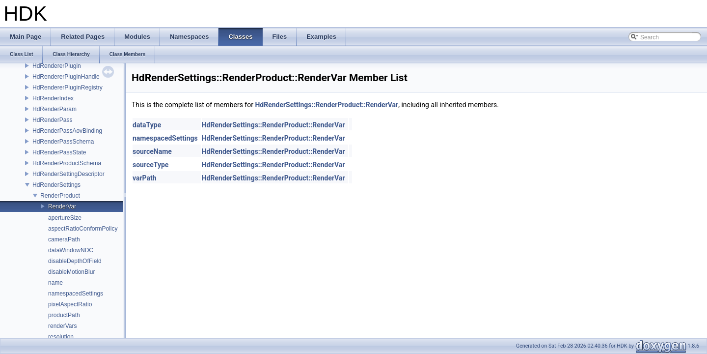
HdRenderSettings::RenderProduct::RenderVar (326, 105)
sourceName (152, 151)
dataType (147, 125)
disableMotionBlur (71, 271)
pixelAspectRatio (70, 304)
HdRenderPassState (59, 152)
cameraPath (64, 239)
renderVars (62, 326)
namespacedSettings (75, 293)
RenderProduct (60, 195)
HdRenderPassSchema (63, 141)
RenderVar (62, 206)
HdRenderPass (52, 120)
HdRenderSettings (56, 184)
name (55, 282)
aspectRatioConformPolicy (82, 228)
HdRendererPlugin (56, 65)
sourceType (150, 165)
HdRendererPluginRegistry (67, 87)
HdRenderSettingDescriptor (68, 174)
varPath (145, 178)
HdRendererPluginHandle (66, 76)
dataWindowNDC (70, 250)
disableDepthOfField (75, 261)
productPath (64, 315)
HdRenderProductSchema (66, 163)
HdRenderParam (54, 109)
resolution (61, 336)
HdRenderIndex (53, 98)
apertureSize (65, 217)
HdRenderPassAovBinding (67, 130)
